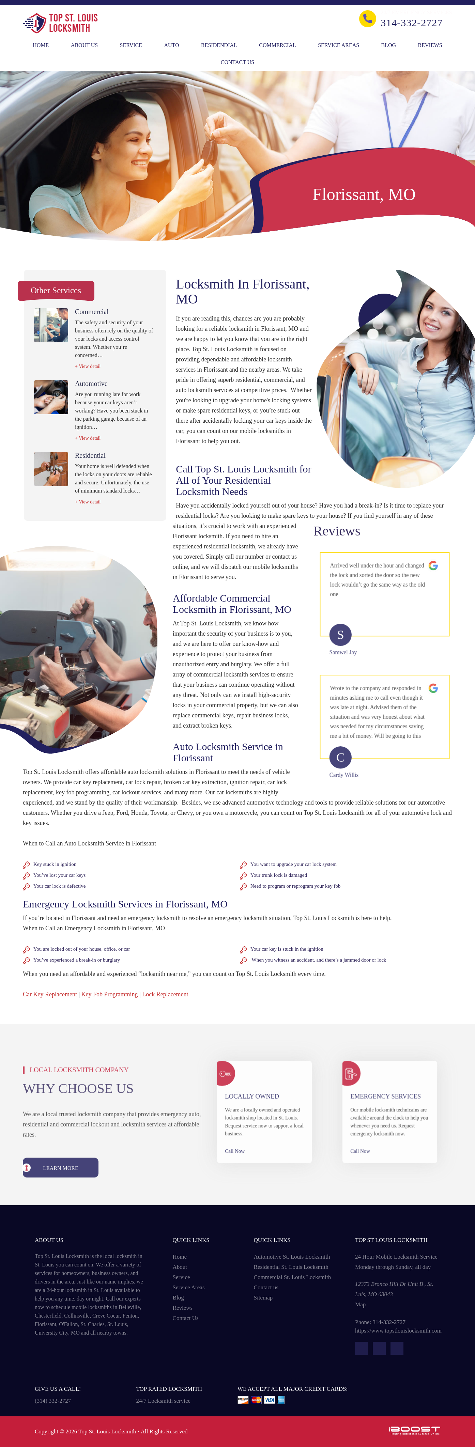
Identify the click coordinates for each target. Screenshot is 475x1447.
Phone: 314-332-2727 (380, 1322)
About (180, 1267)
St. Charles (92, 1324)
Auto (171, 45)
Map (360, 1304)
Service (131, 45)
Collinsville (77, 1316)
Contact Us (237, 62)
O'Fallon (68, 1324)
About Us (84, 45)
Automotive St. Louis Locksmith (292, 1257)
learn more (60, 1189)
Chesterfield (48, 1316)
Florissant (45, 1324)
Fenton (130, 1316)
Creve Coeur (106, 1316)
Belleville (129, 1307)
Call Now (242, 1141)
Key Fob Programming (109, 994)
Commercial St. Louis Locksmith (292, 1277)
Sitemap (263, 1297)
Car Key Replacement (50, 994)
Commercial (277, 45)
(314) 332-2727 (53, 1401)
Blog (388, 45)
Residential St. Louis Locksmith (291, 1267)
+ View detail (88, 366)
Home (41, 45)
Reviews (430, 45)
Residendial (219, 45)
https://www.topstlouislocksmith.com (398, 1330)
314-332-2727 (412, 23)
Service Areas (338, 45)
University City (51, 1333)
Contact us (266, 1287)
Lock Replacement (165, 994)
